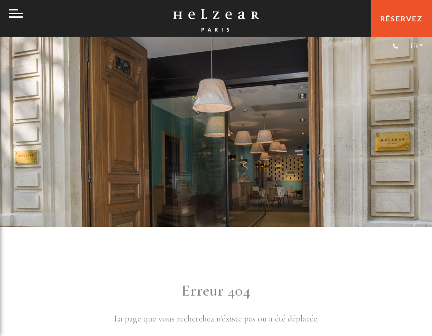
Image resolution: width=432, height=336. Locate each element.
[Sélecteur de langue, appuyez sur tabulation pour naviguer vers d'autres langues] (416, 45)
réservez (401, 18)
